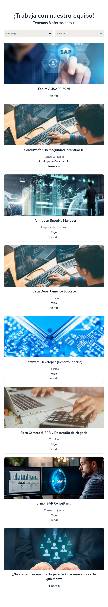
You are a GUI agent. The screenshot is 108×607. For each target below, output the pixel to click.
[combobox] (28, 33)
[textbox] (28, 33)
